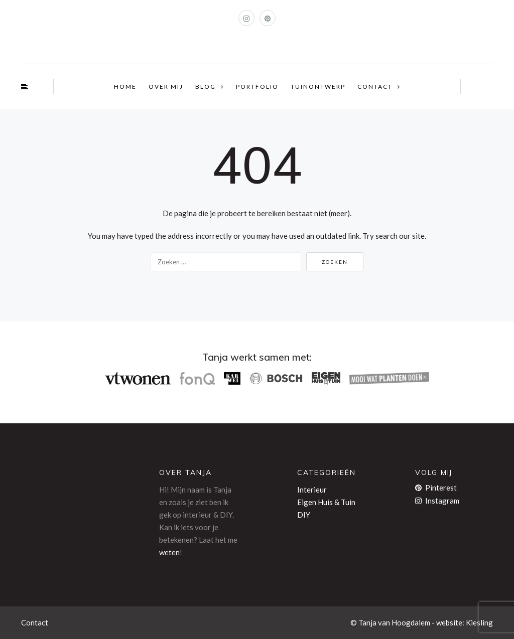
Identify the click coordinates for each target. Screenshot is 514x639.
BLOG (205, 86)
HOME (125, 86)
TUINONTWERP (318, 86)
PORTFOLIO (257, 86)
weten (169, 552)
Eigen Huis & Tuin (326, 502)
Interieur (312, 489)
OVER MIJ (166, 86)
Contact (34, 622)
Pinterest (436, 487)
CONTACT (375, 86)
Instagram (437, 500)
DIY (303, 514)
